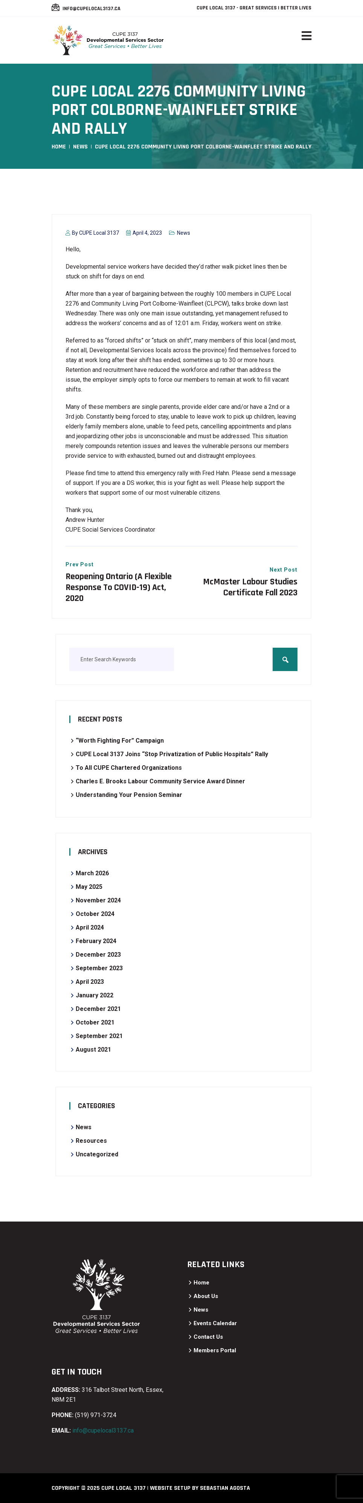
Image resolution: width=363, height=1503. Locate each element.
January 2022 (94, 995)
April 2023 (90, 981)
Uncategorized (97, 1154)
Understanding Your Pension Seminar (129, 794)
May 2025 (89, 886)
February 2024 (96, 941)
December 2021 (98, 1008)
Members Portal (215, 1350)
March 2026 (92, 873)
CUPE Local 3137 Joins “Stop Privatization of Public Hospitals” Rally (172, 754)
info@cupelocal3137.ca (90, 8)
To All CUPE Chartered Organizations (129, 767)
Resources (91, 1140)
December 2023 (98, 954)
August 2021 (93, 1049)
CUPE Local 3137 (99, 233)
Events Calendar (215, 1323)
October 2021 (95, 1022)
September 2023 (99, 968)
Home (59, 147)
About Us (206, 1296)
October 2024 (95, 913)
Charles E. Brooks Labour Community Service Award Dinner (160, 781)
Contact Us (208, 1336)
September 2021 (99, 1036)
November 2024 (98, 900)
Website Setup (170, 1488)
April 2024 (90, 927)
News (80, 147)
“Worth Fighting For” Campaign (120, 740)
